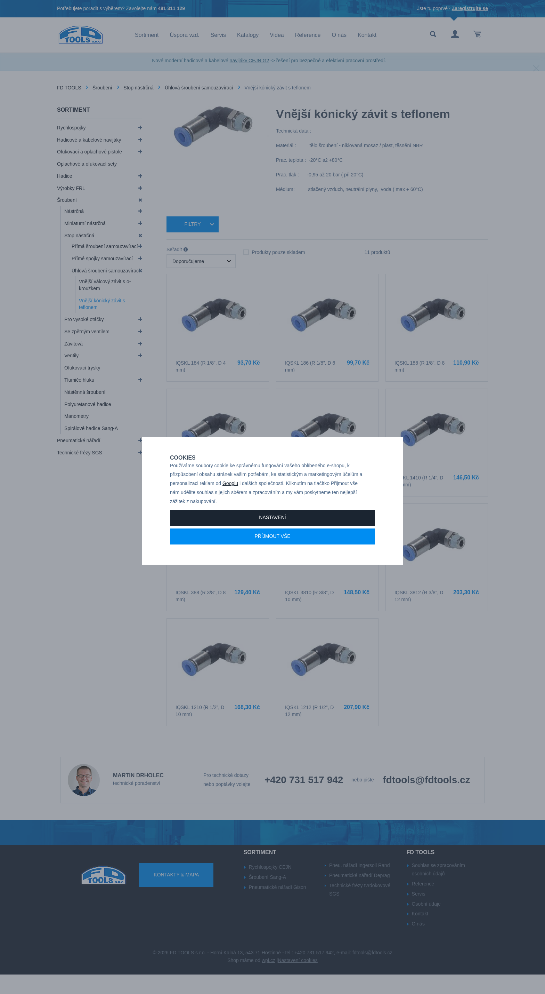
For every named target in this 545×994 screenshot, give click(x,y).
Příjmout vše (272, 553)
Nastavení (272, 534)
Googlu (230, 500)
